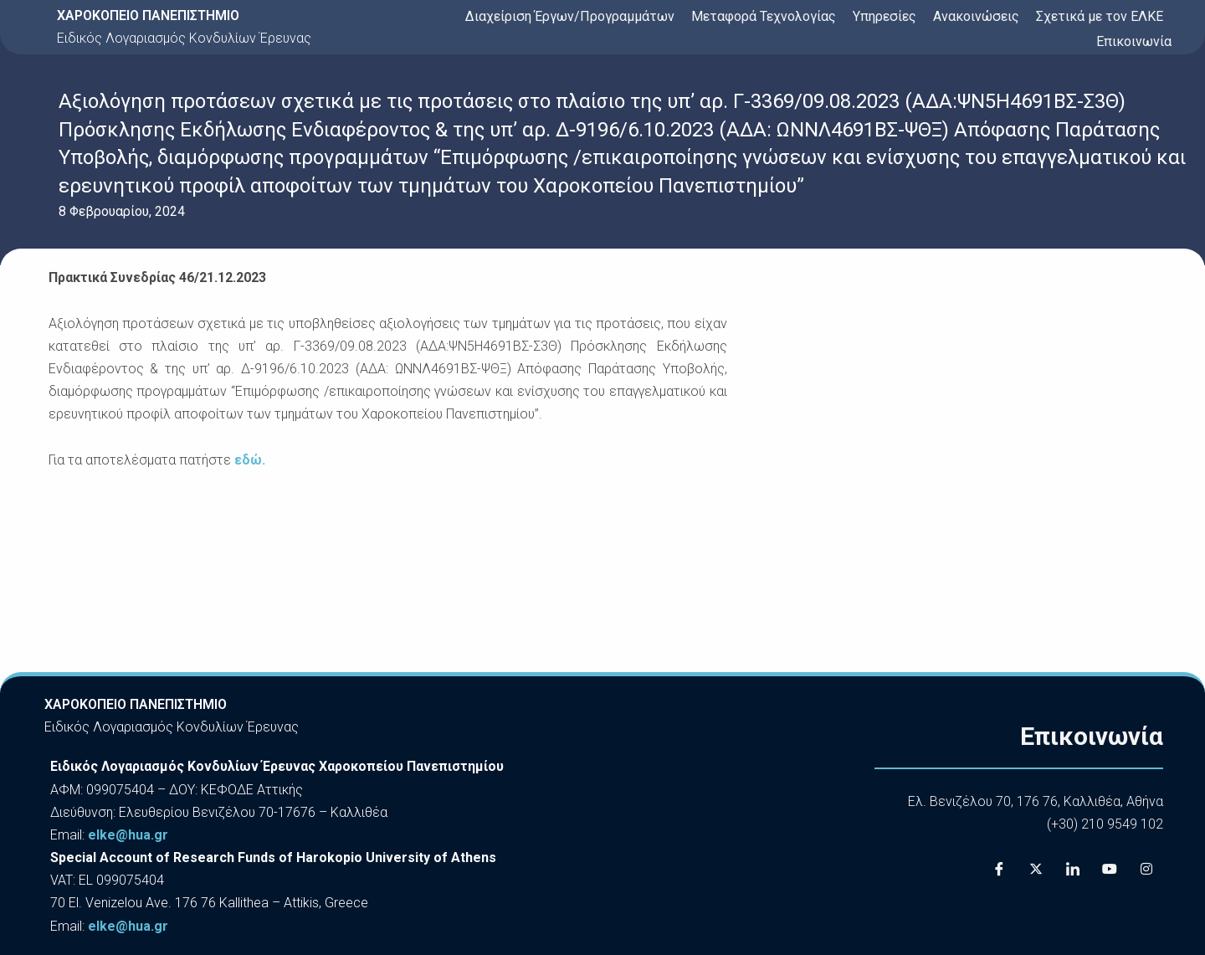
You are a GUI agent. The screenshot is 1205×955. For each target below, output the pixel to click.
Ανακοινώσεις (976, 16)
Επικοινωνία (1134, 41)
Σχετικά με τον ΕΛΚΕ (1099, 16)
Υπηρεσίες (884, 16)
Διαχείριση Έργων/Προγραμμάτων (569, 16)
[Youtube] (1109, 869)
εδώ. (249, 460)
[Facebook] (999, 869)
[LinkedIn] (1072, 869)
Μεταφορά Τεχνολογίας (763, 16)
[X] (1036, 869)
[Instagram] (1146, 869)
